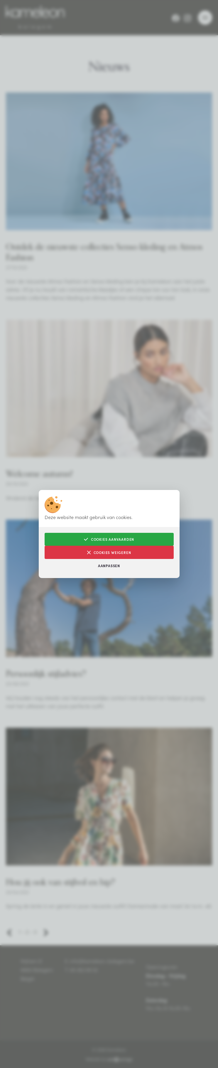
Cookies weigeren (109, 552)
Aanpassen (109, 565)
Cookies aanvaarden (109, 539)
